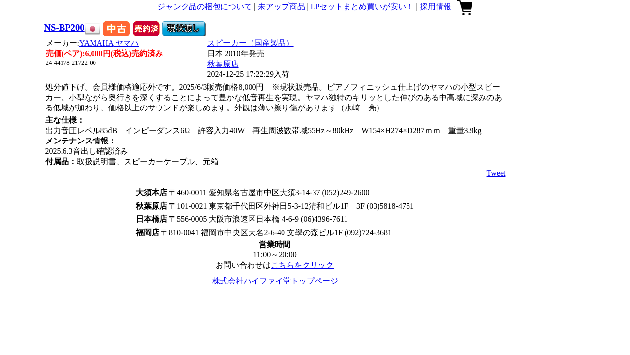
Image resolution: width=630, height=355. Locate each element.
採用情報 (435, 6)
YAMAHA (109, 43)
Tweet (496, 173)
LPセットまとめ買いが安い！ (362, 6)
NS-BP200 (64, 27)
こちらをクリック (302, 265)
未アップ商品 (281, 6)
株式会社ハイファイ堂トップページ (275, 281)
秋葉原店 (223, 64)
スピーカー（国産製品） (250, 43)
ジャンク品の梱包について (205, 6)
